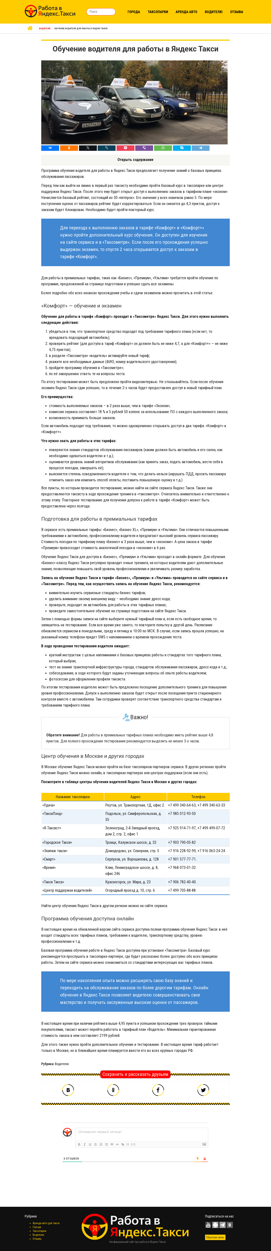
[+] (133, 1144)
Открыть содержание (135, 159)
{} (127, 1144)
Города (134, 12)
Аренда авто (186, 12)
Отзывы (236, 12)
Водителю (214, 12)
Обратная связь (215, 1237)
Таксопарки (158, 12)
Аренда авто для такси (46, 1223)
